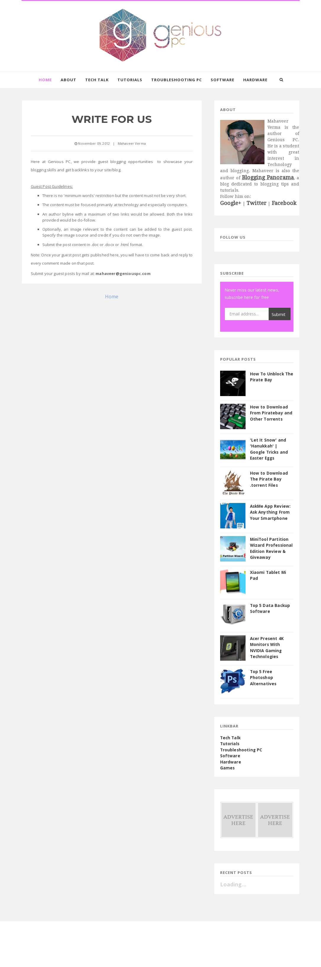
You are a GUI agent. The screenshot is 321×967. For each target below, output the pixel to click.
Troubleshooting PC (176, 79)
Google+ (230, 203)
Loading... (233, 884)
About (68, 79)
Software (222, 79)
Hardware (255, 79)
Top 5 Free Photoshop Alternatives (263, 677)
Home (45, 79)
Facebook (284, 203)
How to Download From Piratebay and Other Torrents (271, 413)
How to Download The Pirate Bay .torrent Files (269, 479)
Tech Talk (97, 79)
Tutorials (129, 79)
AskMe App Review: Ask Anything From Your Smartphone (270, 512)
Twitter (256, 203)
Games (227, 768)
